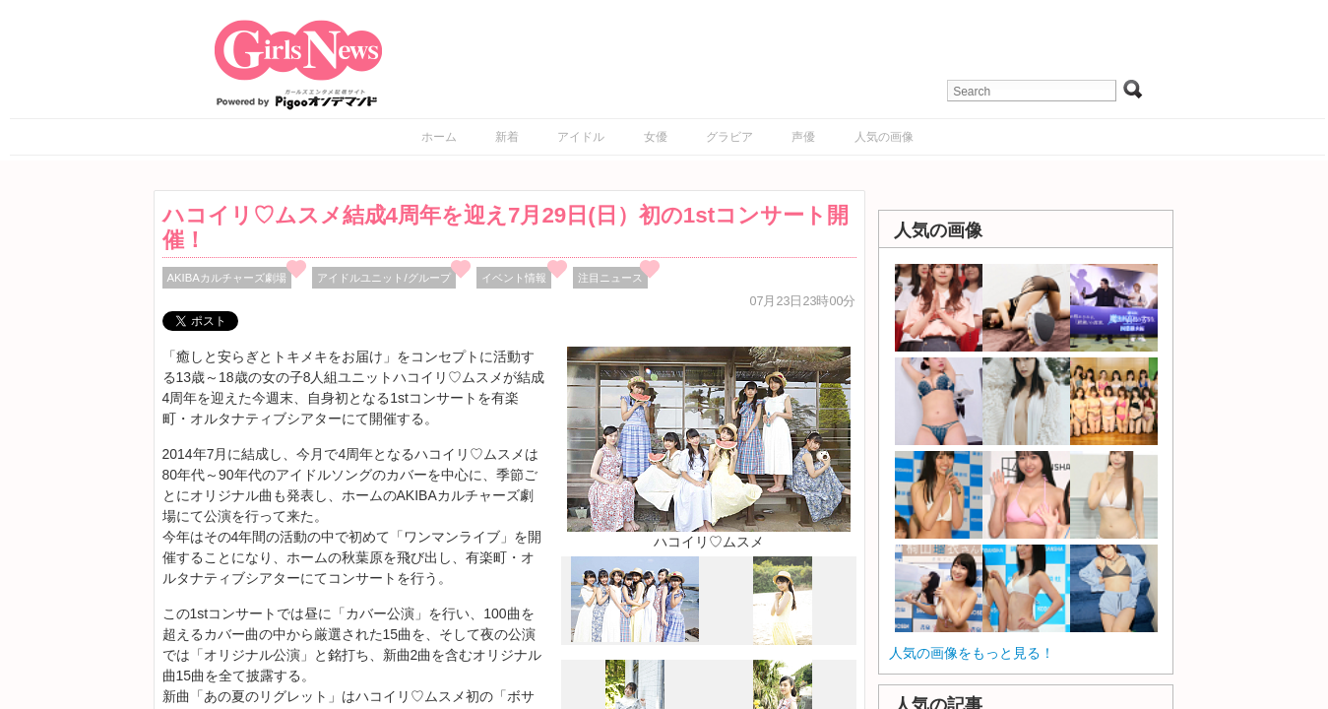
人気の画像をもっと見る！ (971, 653)
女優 (655, 137)
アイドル (580, 137)
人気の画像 (884, 137)
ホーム (439, 137)
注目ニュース (610, 278)
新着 (507, 137)
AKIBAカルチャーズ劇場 (226, 278)
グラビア (729, 137)
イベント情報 (513, 278)
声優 (803, 137)
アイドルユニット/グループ (383, 278)
